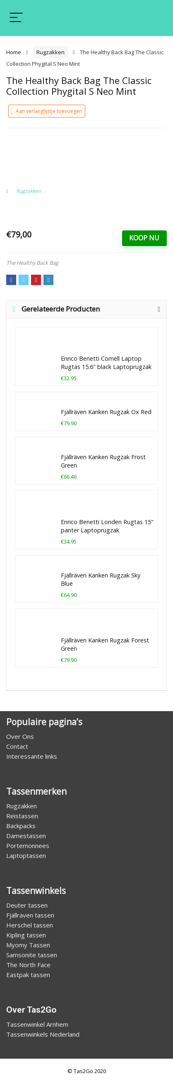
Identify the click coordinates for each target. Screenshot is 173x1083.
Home (13, 52)
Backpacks (21, 826)
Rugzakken (50, 52)
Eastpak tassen (28, 974)
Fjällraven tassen (30, 915)
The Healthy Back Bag (32, 262)
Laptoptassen (26, 855)
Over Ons (20, 736)
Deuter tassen (27, 905)
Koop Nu (144, 237)
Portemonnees (27, 845)
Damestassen (26, 835)
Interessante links (31, 756)
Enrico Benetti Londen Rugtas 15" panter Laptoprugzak (107, 526)
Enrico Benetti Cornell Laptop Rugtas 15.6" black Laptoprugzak (106, 363)
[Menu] (16, 18)
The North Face (28, 965)
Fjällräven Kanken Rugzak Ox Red (106, 412)
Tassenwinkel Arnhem (37, 1024)
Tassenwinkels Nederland (42, 1034)
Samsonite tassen (31, 955)
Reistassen (22, 816)
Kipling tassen (26, 935)
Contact (17, 746)
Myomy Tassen (28, 945)
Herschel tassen (29, 925)
